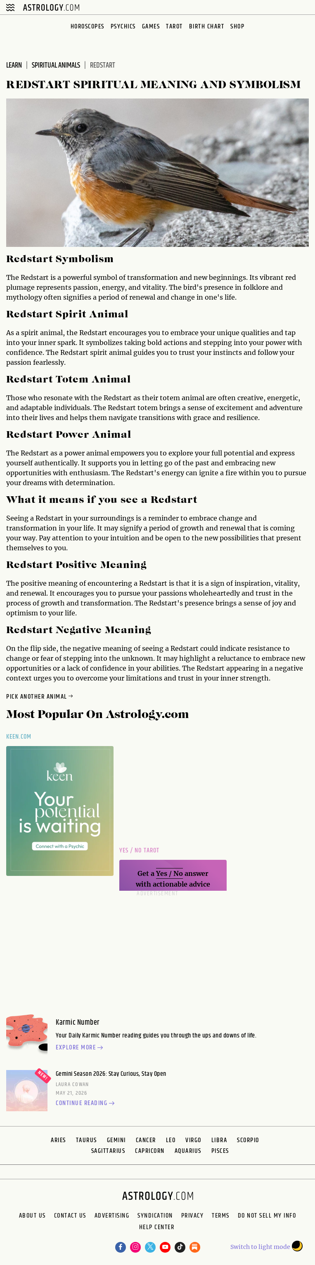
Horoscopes (87, 26)
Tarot (174, 26)
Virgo (193, 1140)
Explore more (80, 1048)
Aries (58, 1140)
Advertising (112, 1216)
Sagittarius (108, 1151)
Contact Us (70, 1216)
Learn (14, 65)
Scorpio (248, 1140)
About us (32, 1216)
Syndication (155, 1216)
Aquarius (188, 1151)
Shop (237, 26)
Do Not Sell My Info (267, 1216)
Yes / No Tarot (139, 850)
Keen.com (19, 737)
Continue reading (86, 1104)
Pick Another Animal (40, 697)
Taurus (86, 1140)
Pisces (220, 1151)
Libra (219, 1140)
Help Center (157, 1228)
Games (151, 26)
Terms (221, 1216)
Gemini (116, 1140)
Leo (171, 1140)
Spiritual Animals (56, 65)
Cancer (146, 1140)
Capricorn (150, 1151)
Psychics (123, 26)
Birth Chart (207, 26)
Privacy (192, 1216)
